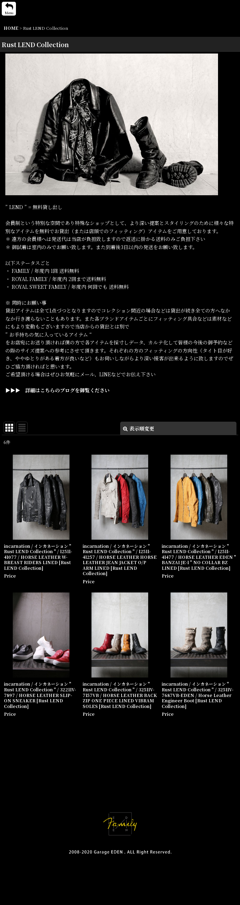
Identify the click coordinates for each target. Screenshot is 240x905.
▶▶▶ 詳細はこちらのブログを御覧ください (57, 390)
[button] (9, 9)
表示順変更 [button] (138, 428)
